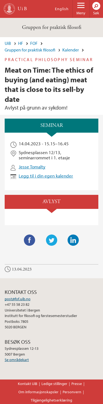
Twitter (51, 240)
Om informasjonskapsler (38, 391)
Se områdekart (17, 359)
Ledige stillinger (54, 383)
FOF (34, 43)
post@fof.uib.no (17, 298)
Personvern (72, 391)
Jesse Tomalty (32, 167)
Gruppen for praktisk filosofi (51, 27)
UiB (8, 43)
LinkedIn (73, 240)
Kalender (70, 50)
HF (20, 43)
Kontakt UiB (27, 383)
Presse (76, 383)
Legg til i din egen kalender (46, 176)
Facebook (29, 240)
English (62, 8)
